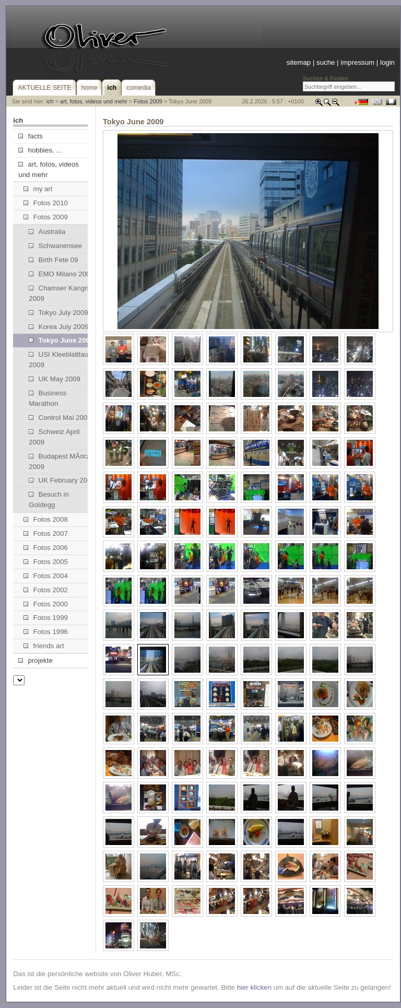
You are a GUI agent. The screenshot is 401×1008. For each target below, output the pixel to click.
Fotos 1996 (45, 632)
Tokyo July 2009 (58, 313)
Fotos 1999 (45, 618)
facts (30, 136)
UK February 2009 (62, 480)
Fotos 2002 (45, 590)
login (387, 62)
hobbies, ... (40, 150)
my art (37, 189)
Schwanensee (55, 246)
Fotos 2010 (45, 203)
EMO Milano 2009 (61, 274)
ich (50, 101)
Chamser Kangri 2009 (58, 293)
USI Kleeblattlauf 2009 (59, 359)
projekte (35, 660)
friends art (43, 646)
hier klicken (254, 987)
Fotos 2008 (45, 519)
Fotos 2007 (45, 533)
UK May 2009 (54, 379)
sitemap (299, 62)
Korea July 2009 (58, 327)
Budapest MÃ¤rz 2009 (59, 461)
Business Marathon (47, 398)
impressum (357, 62)
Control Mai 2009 (60, 417)
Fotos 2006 (45, 548)
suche (325, 62)
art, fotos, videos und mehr (93, 101)
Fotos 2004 (45, 576)
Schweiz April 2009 (54, 437)
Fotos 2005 (45, 562)
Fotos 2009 (148, 101)
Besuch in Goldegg (49, 499)
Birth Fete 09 (53, 260)
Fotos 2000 (45, 604)
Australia (47, 232)
